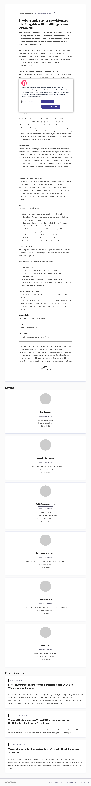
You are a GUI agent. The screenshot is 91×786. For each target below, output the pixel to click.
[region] (46, 95)
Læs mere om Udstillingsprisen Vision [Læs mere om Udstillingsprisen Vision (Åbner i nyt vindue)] (32, 318)
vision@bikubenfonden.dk (53, 250)
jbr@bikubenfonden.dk (45, 469)
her (24, 297)
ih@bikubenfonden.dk (45, 423)
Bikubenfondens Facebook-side (57, 166)
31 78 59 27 (45, 659)
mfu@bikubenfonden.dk (45, 656)
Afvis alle (47, 102)
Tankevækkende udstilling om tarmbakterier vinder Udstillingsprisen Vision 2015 (43, 751)
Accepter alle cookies (50, 107)
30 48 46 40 (45, 613)
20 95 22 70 (45, 521)
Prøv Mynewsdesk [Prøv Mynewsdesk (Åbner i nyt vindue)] (56, 782)
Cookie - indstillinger (29, 102)
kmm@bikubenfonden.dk (45, 564)
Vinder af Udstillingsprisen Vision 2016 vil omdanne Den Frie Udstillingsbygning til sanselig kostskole (39, 721)
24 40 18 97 (45, 472)
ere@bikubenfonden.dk (45, 610)
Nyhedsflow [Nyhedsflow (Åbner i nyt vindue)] (84, 782)
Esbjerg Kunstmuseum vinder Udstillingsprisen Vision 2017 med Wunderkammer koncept (40, 686)
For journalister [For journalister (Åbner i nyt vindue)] (71, 782)
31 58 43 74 (45, 567)
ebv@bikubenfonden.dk (45, 518)
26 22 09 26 (45, 426)
